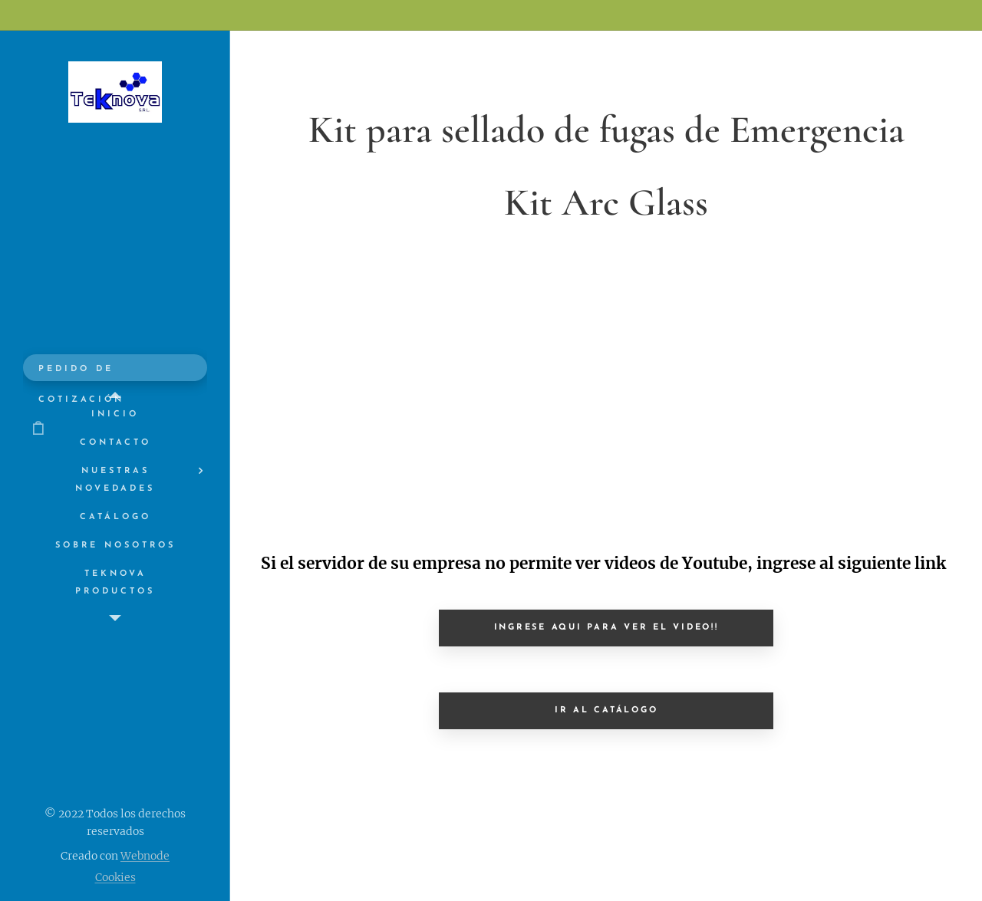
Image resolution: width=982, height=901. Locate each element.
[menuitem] (115, 414)
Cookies (115, 877)
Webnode (145, 856)
